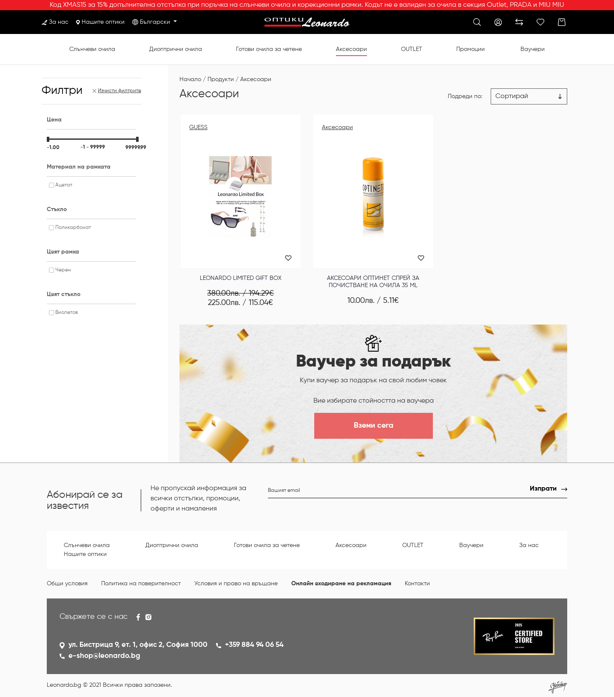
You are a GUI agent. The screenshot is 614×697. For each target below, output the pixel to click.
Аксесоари (351, 49)
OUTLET (411, 49)
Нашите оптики (100, 22)
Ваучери (532, 49)
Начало (190, 79)
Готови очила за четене (269, 49)
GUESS (198, 127)
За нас (55, 22)
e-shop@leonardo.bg (104, 656)
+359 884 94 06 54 (254, 645)
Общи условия (67, 584)
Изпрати (543, 488)
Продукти (221, 79)
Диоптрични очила (175, 49)
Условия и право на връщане (236, 584)
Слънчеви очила (92, 49)
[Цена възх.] (529, 96)
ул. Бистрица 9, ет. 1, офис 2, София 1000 (138, 645)
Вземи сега (373, 425)
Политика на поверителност (141, 584)
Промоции (470, 49)
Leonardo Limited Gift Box (240, 278)
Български (156, 22)
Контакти (417, 584)
